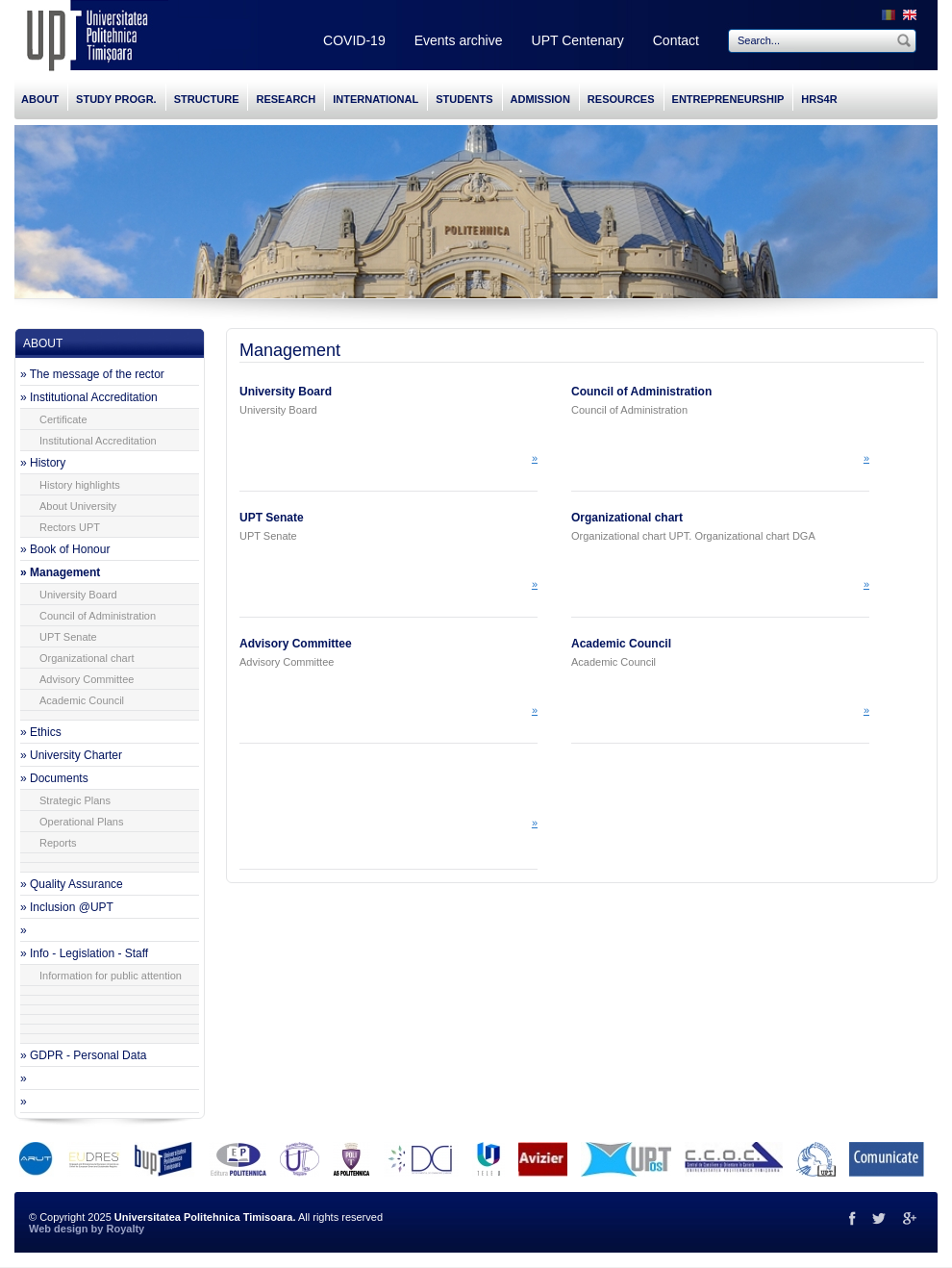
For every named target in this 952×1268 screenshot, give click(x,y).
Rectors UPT (69, 527)
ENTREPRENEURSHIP (728, 99)
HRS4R (819, 99)
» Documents (54, 778)
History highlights (79, 485)
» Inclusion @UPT (66, 907)
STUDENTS (464, 99)
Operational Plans (81, 821)
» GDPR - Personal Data (83, 1055)
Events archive (458, 40)
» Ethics (41, 732)
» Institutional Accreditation (89, 397)
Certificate (63, 419)
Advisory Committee (86, 679)
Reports (58, 843)
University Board (78, 594)
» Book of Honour (65, 549)
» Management (60, 572)
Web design (58, 1228)
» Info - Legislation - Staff (84, 953)
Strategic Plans (75, 800)
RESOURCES (621, 99)
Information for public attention (110, 975)
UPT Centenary (578, 40)
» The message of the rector (92, 374)
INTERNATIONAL (375, 99)
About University (77, 506)
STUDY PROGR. (116, 99)
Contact (676, 40)
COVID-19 (354, 40)
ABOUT (40, 99)
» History (42, 462)
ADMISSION (540, 99)
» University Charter (71, 755)
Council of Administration (97, 615)
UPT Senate (68, 637)
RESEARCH (285, 99)
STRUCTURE (206, 99)
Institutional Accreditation (98, 440)
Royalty (125, 1228)
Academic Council (81, 700)
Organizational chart (86, 658)
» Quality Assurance (71, 884)
